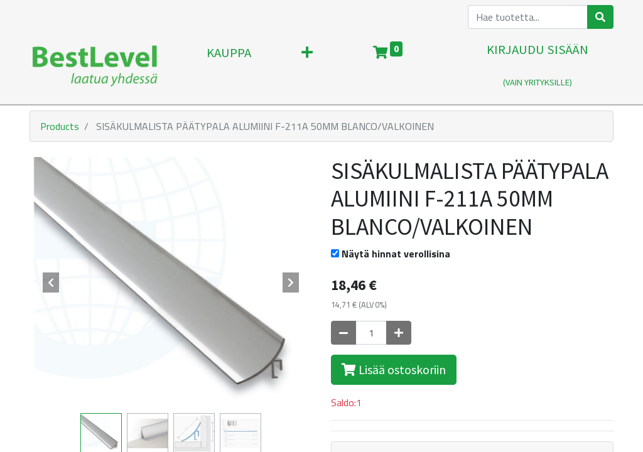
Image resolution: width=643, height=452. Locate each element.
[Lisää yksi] (398, 333)
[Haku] (600, 17)
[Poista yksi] (343, 333)
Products (59, 126)
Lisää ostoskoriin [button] (394, 369)
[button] (307, 66)
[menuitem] (228, 66)
